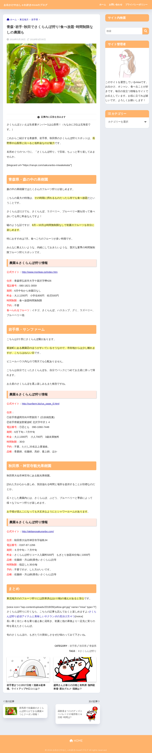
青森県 (92, 645)
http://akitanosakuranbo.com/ (38, 531)
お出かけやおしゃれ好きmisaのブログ (35, 4)
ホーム (102, 4)
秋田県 (83, 645)
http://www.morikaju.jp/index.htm (40, 272)
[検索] (145, 31)
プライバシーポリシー (136, 4)
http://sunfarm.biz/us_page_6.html (41, 403)
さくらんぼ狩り (88, 650)
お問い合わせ (115, 4)
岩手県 (73, 645)
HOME (76, 740)
